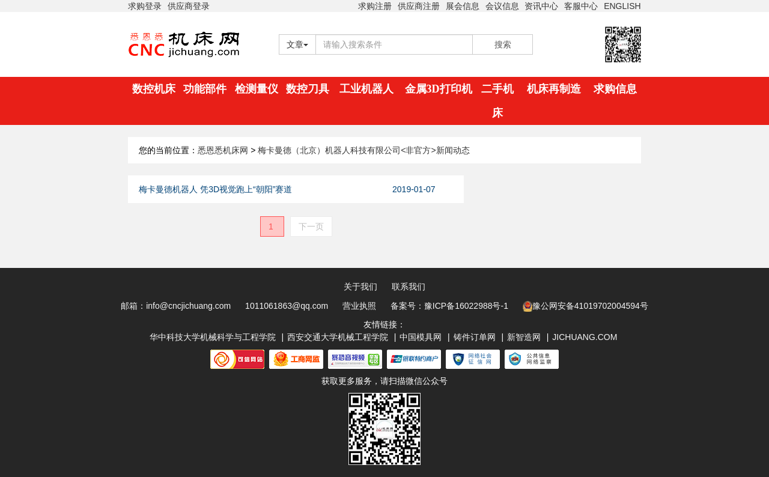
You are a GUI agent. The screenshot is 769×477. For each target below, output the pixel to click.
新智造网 (524, 337)
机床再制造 (554, 89)
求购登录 (145, 6)
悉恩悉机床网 (223, 150)
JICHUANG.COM (584, 337)
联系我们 (408, 286)
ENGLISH (622, 6)
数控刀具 (307, 89)
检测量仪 (256, 89)
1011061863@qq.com (286, 306)
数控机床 (153, 89)
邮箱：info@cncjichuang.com (176, 306)
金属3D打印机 (438, 89)
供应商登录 (189, 6)
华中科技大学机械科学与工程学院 (213, 337)
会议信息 (502, 6)
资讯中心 (541, 6)
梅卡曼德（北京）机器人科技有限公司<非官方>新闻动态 (363, 150)
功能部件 (204, 89)
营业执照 (359, 306)
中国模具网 (421, 337)
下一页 (311, 226)
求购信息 (615, 89)
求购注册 (375, 6)
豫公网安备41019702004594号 (585, 306)
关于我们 (360, 286)
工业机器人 (366, 89)
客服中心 (581, 6)
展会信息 (462, 6)
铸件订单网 (475, 337)
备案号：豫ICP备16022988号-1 (449, 306)
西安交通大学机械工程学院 (337, 337)
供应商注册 (419, 6)
